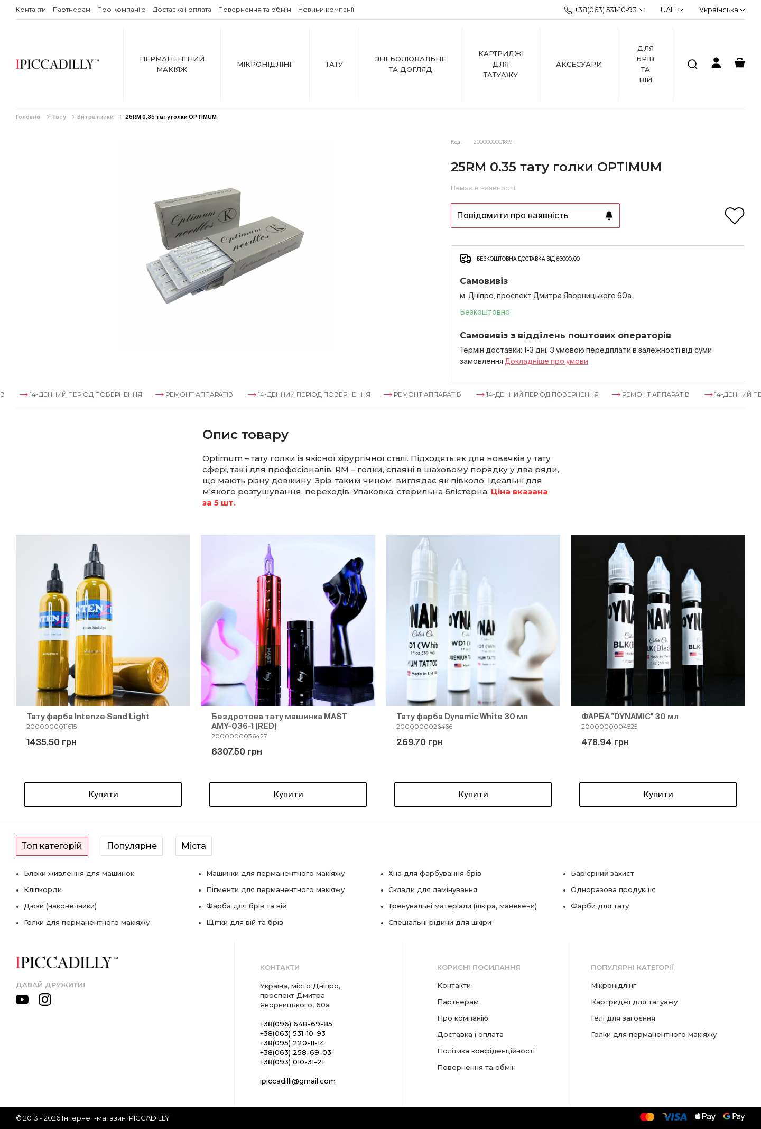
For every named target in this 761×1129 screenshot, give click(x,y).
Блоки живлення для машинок (79, 873)
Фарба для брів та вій (246, 906)
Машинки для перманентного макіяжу (275, 873)
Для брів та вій (645, 64)
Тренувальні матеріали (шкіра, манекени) (462, 906)
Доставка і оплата (182, 9)
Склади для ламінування (432, 889)
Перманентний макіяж (172, 64)
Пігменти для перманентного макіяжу (275, 889)
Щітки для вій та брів (244, 922)
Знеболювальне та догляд (410, 64)
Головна (28, 117)
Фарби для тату (600, 906)
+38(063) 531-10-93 (600, 10)
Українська (722, 9)
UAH (672, 9)
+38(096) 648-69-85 (296, 1024)
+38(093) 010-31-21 (292, 1062)
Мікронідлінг (265, 64)
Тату (334, 64)
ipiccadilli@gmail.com (298, 1081)
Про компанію (121, 9)
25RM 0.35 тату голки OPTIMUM (171, 117)
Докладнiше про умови (546, 361)
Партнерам (71, 9)
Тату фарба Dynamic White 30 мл (462, 716)
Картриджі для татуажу (501, 64)
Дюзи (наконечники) (60, 906)
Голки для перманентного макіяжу (87, 922)
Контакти (31, 9)
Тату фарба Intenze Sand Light (88, 716)
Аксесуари (579, 64)
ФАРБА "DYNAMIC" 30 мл (630, 716)
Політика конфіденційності (486, 1051)
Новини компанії (326, 9)
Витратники (95, 117)
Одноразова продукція (613, 889)
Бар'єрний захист (602, 873)
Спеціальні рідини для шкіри (439, 922)
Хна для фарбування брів (434, 873)
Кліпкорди (43, 889)
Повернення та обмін (254, 9)
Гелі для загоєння (623, 1018)
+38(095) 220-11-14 (292, 1043)
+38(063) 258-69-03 (295, 1052)
